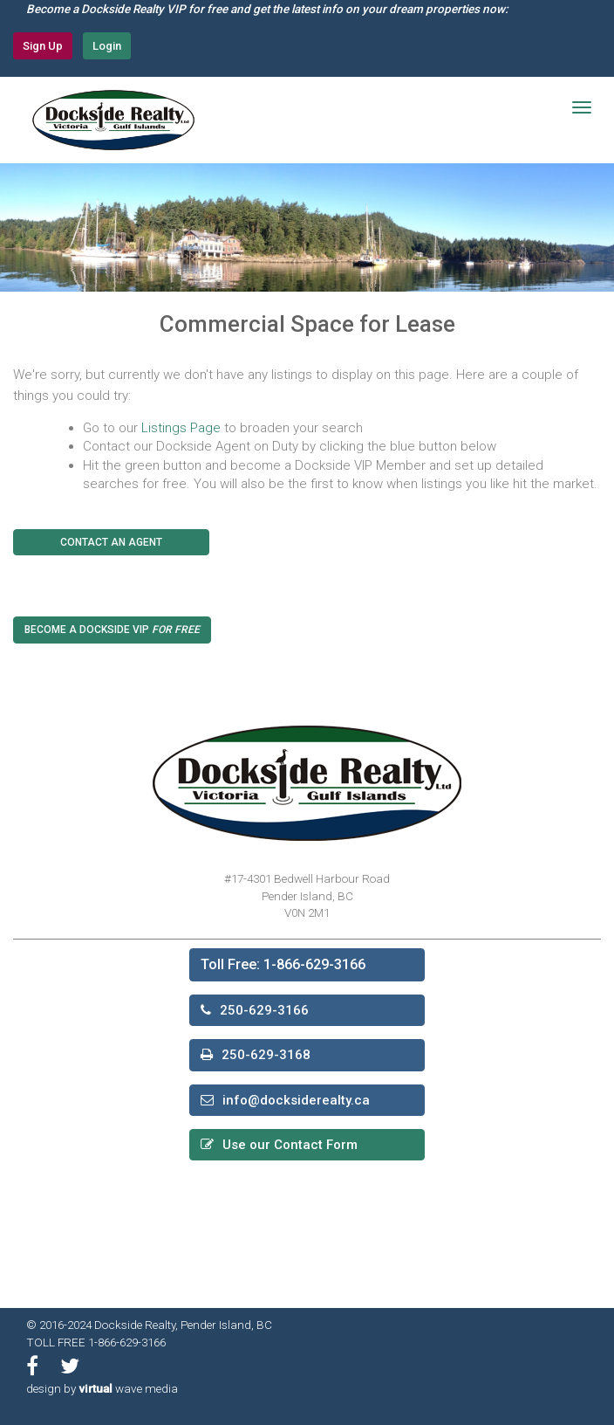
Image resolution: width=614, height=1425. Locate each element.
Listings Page (181, 428)
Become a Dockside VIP (112, 629)
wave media (128, 1388)
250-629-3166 (264, 1010)
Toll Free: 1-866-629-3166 (283, 964)
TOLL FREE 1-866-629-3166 (96, 1342)
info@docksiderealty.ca (296, 1100)
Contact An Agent (111, 542)
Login (106, 45)
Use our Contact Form (290, 1145)
